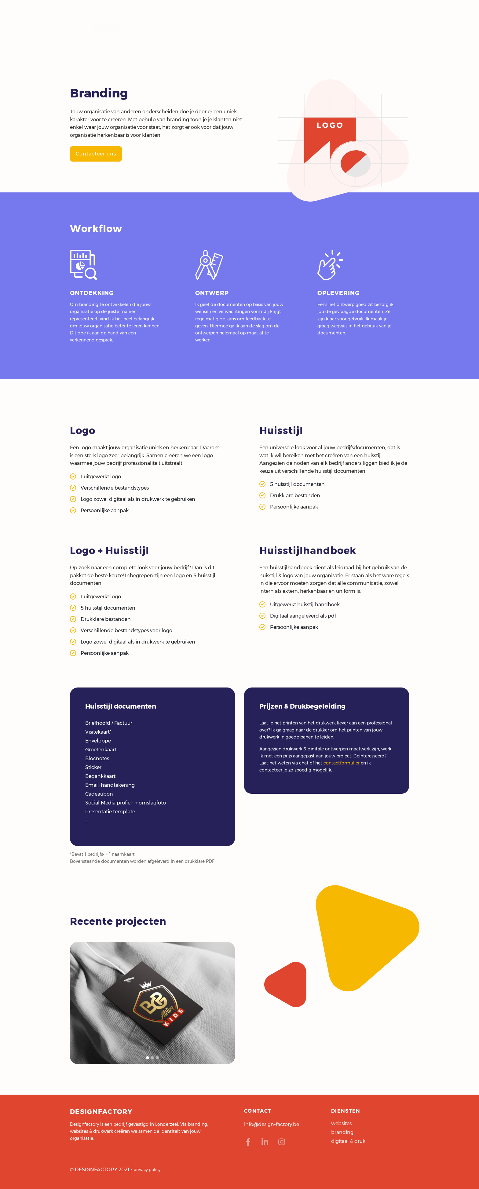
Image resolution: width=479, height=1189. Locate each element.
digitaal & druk (348, 1141)
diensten (363, 27)
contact (397, 27)
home (295, 27)
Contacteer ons (96, 154)
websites (341, 1123)
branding (342, 1132)
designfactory (100, 27)
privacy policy (147, 1169)
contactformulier (342, 763)
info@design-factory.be (271, 1124)
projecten (327, 27)
